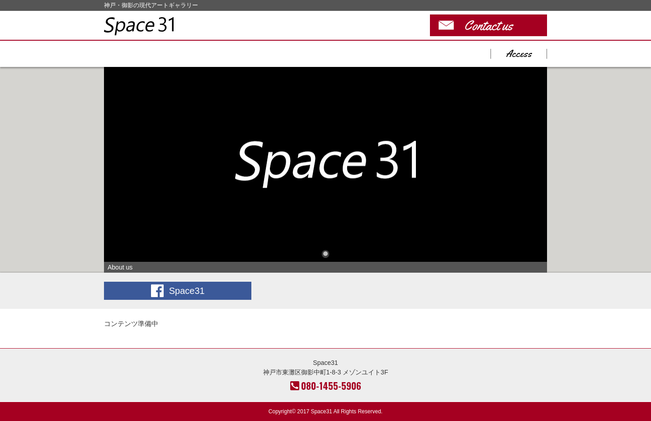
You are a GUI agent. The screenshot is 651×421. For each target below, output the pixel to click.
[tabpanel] (325, 170)
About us (325, 164)
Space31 (139, 26)
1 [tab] (325, 253)
